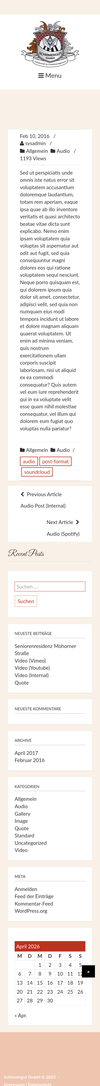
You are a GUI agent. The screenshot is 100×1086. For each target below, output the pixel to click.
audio (29, 461)
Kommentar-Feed (34, 904)
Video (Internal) (32, 675)
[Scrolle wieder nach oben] (88, 971)
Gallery (22, 814)
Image (21, 821)
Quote (22, 683)
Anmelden (26, 889)
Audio (63, 151)
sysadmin (35, 143)
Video (21, 850)
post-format (55, 461)
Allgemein (37, 151)
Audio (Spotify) (50, 527)
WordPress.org (31, 911)
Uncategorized (31, 843)
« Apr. (21, 1015)
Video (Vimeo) (30, 660)
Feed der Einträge (34, 896)
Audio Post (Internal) (50, 500)
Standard (24, 835)
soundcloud (37, 472)
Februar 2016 (30, 760)
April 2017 (26, 753)
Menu (49, 75)
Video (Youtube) (32, 668)
